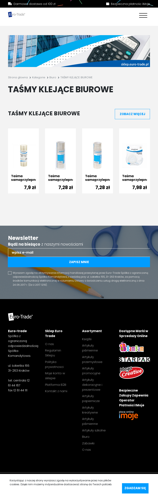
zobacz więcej (132, 114)
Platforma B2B (55, 384)
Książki (87, 339)
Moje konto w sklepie (55, 375)
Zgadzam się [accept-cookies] (135, 488)
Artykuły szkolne (94, 430)
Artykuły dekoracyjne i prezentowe (92, 385)
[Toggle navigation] (142, 16)
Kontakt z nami (56, 391)
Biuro (52, 77)
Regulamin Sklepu (53, 352)
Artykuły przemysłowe (92, 359)
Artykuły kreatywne (90, 410)
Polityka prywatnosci (54, 364)
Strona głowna (18, 77)
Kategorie (38, 77)
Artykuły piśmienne (90, 347)
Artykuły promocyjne (91, 370)
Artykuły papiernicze (91, 398)
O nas (49, 344)
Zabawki (88, 443)
